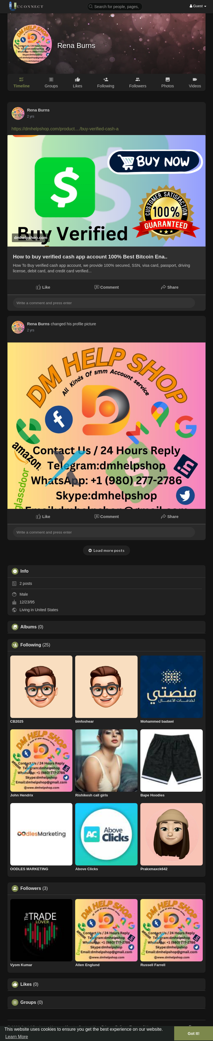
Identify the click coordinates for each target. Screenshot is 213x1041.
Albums (29, 627)
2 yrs (30, 116)
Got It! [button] (193, 1033)
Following (31, 645)
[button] (114, 6)
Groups (28, 1002)
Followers (31, 888)
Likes (26, 984)
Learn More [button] (16, 1036)
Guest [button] (198, 6)
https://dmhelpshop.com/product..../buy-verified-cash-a (65, 128)
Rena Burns (76, 45)
